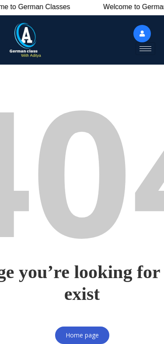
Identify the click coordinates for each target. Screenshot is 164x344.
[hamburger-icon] (145, 48)
